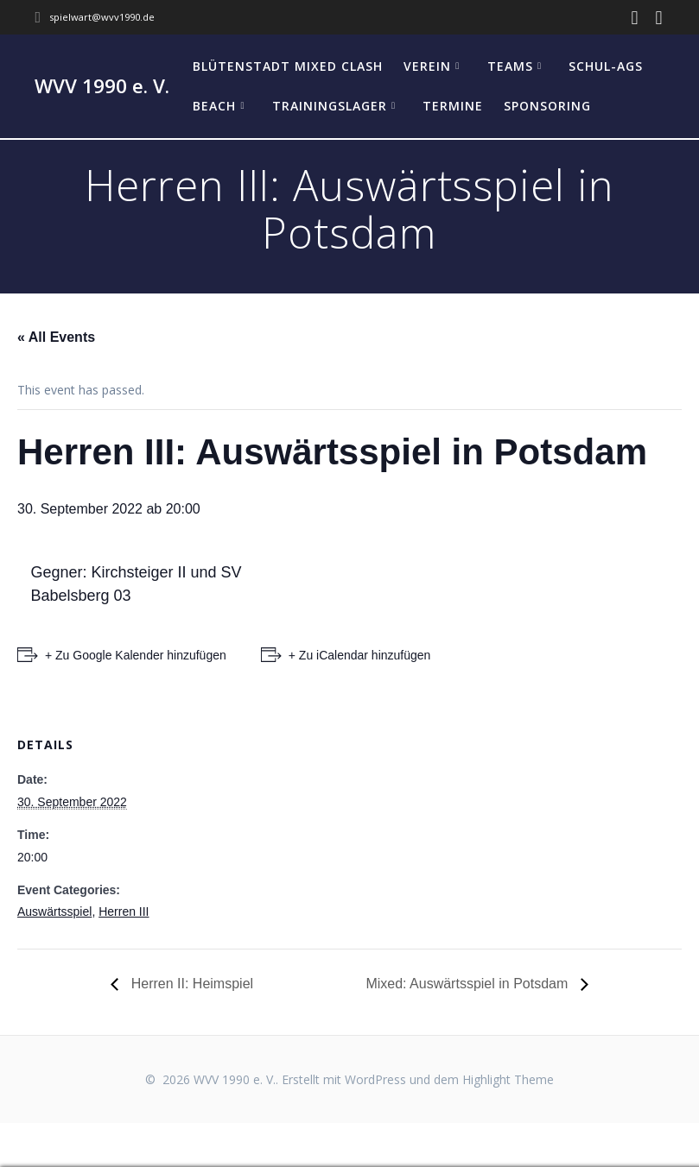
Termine (453, 106)
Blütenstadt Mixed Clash (288, 66)
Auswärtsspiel (54, 911)
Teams (510, 66)
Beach (214, 106)
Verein (427, 66)
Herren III (123, 911)
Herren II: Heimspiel (190, 983)
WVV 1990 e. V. (102, 86)
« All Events (56, 337)
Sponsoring (547, 106)
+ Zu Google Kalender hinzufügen (135, 655)
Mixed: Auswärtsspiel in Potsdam (468, 983)
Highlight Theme (508, 1079)
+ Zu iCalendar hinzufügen (360, 655)
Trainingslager (329, 106)
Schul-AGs (606, 66)
